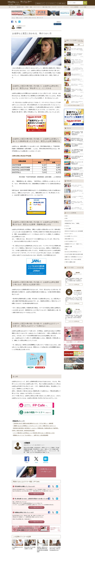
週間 (79, 44)
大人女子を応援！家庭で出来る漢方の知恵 (75, 241)
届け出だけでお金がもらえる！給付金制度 (75, 220)
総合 (69, 44)
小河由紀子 (81, 72)
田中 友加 (73, 297)
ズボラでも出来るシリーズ (71, 229)
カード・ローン (37, 7)
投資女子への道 (69, 234)
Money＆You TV (69, 211)
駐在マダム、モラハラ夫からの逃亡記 (74, 245)
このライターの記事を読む (73, 270)
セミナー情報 (83, 7)
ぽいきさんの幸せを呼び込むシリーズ (74, 238)
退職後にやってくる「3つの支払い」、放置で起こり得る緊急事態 (30, 435)
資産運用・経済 (20, 7)
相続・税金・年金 (46, 7)
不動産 (26, 7)
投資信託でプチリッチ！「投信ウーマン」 (75, 231)
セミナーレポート (69, 222)
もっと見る (81, 41)
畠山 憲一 (82, 55)
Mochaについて (40, 3)
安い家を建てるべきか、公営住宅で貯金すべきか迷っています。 (32, 498)
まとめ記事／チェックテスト (72, 225)
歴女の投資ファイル (70, 227)
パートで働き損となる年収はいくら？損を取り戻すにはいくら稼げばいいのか (34, 433)
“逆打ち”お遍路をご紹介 (71, 248)
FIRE (67, 209)
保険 (31, 7)
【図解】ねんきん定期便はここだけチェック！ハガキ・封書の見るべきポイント (34, 425)
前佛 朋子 (82, 195)
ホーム (13, 17)
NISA (67, 206)
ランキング (66, 7)
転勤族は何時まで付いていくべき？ (24, 512)
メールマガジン (51, 3)
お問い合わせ (62, 3)
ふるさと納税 (69, 218)
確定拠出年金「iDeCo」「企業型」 (73, 213)
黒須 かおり (81, 77)
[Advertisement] (74, 29)
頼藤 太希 (82, 62)
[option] (23, 13)
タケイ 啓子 (81, 96)
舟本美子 (82, 81)
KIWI (82, 185)
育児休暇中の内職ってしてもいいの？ (25, 486)
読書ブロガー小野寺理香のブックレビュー (75, 243)
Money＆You (81, 129)
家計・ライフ (12, 7)
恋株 (67, 236)
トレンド (60, 7)
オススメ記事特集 (74, 7)
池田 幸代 (82, 87)
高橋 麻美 (73, 259)
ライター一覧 (80, 253)
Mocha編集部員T (73, 279)
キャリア (54, 7)
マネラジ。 (68, 215)
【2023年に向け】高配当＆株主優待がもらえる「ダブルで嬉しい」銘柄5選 (33, 423)
